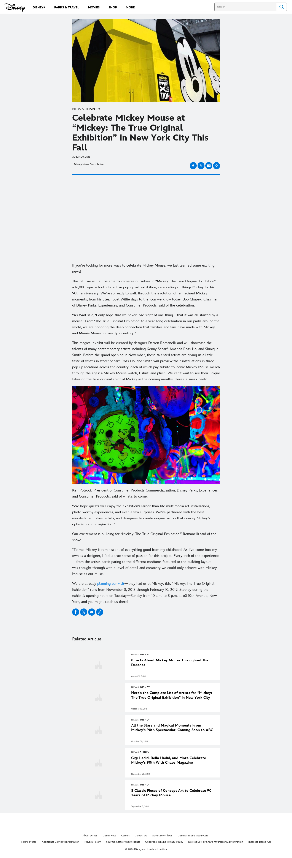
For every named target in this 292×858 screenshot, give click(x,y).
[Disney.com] (15, 7)
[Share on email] (209, 166)
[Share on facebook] (193, 165)
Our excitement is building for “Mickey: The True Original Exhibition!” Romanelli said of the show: (144, 537)
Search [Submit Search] (281, 6)
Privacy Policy (93, 842)
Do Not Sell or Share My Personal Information (215, 842)
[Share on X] (201, 165)
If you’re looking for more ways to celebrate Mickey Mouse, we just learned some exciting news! (143, 268)
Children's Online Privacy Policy (164, 842)
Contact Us (141, 835)
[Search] (245, 7)
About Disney (90, 835)
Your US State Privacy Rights (123, 842)
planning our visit (110, 583)
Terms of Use (29, 842)
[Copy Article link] (216, 165)
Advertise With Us (162, 835)
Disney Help (109, 835)
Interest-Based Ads (259, 842)
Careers (125, 835)
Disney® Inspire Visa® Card (193, 835)
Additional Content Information (60, 842)
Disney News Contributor (89, 164)
